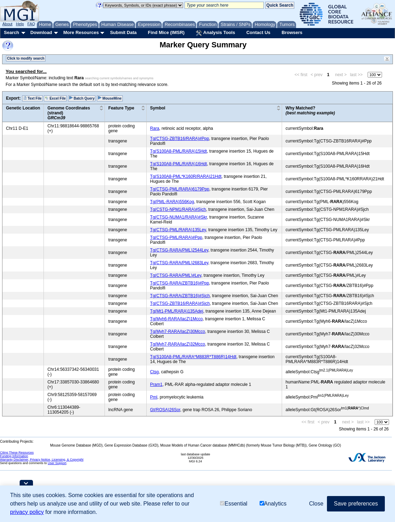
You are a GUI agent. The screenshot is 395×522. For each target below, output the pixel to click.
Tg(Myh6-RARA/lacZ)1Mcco (176, 318)
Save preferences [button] (356, 504)
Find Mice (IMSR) (166, 32)
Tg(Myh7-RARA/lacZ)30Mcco (177, 331)
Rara (154, 128)
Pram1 (156, 384)
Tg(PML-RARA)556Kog (172, 201)
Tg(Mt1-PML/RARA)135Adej (176, 311)
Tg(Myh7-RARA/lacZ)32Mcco (177, 344)
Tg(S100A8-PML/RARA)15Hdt (178, 151)
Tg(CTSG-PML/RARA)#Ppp (176, 237)
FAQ (31, 24)
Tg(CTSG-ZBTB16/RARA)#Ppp (179, 138)
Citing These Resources (17, 452)
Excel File (55, 98)
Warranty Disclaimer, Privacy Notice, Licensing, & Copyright (41, 459)
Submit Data (123, 32)
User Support (57, 463)
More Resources (81, 32)
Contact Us (258, 32)
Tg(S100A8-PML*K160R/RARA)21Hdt (185, 176)
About (7, 24)
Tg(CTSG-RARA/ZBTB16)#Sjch (180, 295)
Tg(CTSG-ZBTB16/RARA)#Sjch (180, 303)
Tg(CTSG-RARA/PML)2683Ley (179, 262)
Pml (154, 397)
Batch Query (81, 98)
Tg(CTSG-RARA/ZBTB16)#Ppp (179, 283)
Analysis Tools (215, 33)
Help (20, 24)
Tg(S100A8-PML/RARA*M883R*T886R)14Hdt (193, 356)
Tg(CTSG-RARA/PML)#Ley (175, 275)
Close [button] (316, 504)
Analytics (273, 504)
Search (11, 32)
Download (41, 32)
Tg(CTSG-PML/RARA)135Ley (178, 229)
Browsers (292, 32)
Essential (233, 504)
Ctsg (154, 371)
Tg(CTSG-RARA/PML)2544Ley (179, 250)
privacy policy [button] (27, 512)
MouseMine (109, 98)
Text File (32, 98)
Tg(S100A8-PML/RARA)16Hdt (178, 163)
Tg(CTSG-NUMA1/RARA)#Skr (178, 217)
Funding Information (14, 456)
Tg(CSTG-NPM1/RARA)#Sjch (178, 209)
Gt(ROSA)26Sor (165, 409)
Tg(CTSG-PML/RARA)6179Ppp (179, 189)
